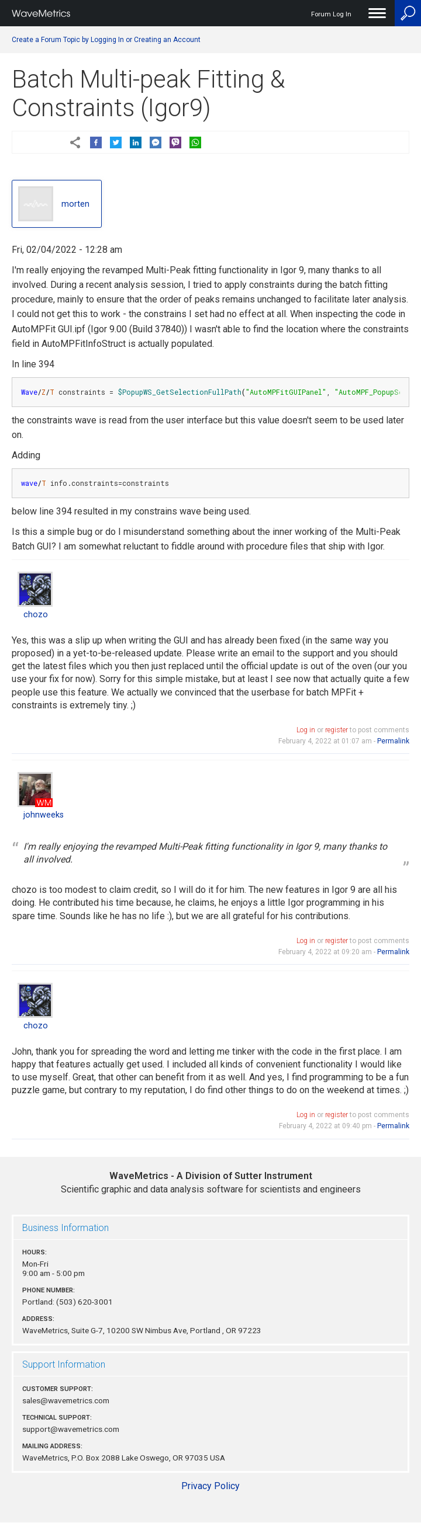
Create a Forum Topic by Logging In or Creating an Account (106, 40)
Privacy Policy (210, 1485)
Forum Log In (331, 14)
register (336, 730)
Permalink (393, 741)
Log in (305, 730)
